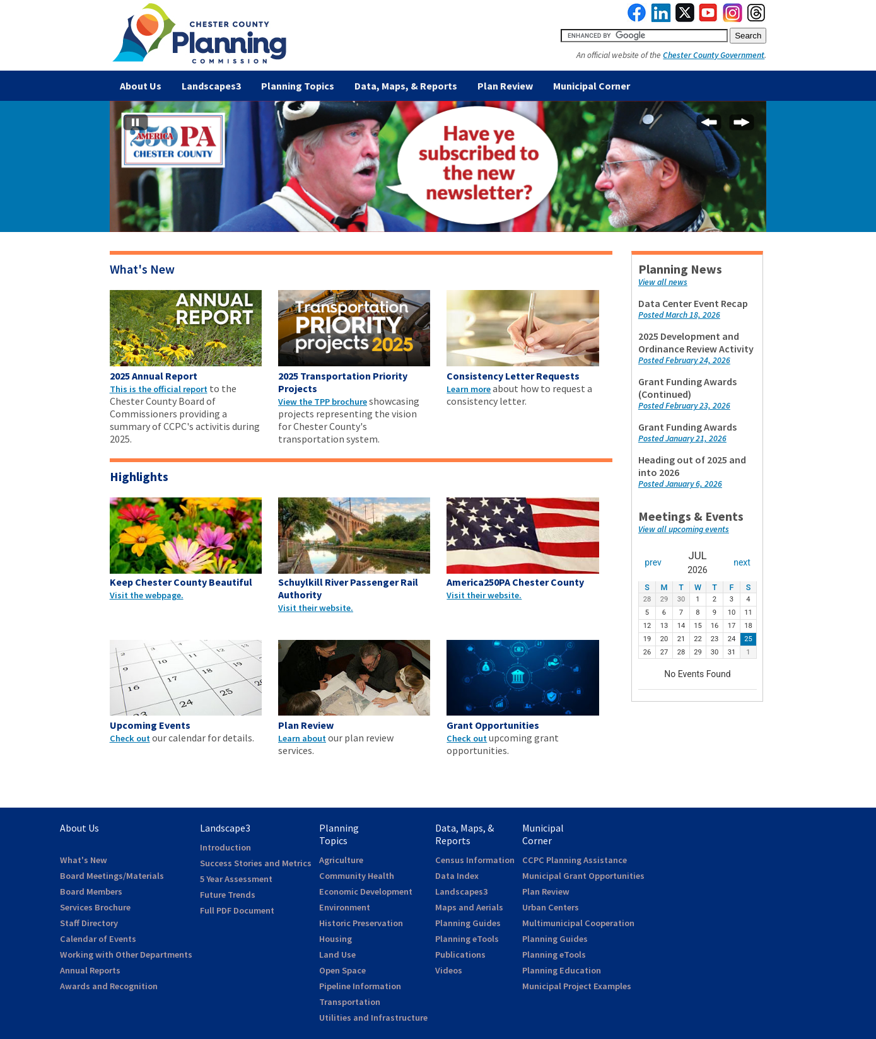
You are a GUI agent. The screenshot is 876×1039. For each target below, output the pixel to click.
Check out (130, 738)
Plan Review (505, 85)
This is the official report (158, 389)
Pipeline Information (360, 986)
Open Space (342, 970)
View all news (662, 282)
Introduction (225, 847)
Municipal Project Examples (576, 986)
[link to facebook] (637, 19)
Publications (460, 954)
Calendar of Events (98, 938)
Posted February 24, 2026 (684, 360)
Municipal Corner (591, 85)
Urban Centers (550, 907)
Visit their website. (315, 607)
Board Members (91, 891)
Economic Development (365, 891)
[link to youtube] (708, 19)
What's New (142, 269)
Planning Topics (297, 85)
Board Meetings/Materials (112, 875)
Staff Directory (89, 923)
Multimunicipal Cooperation (578, 923)
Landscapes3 (211, 85)
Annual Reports (90, 970)
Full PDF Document (237, 910)
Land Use (337, 954)
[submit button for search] (748, 36)
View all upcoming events (683, 529)
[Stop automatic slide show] (135, 125)
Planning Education (561, 970)
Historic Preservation (361, 923)
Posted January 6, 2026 (680, 484)
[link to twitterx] (684, 19)
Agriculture (341, 860)
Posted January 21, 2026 (682, 438)
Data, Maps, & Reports (405, 85)
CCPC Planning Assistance (574, 860)
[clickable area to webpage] (186, 367)
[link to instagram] (733, 19)
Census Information (475, 860)
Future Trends (227, 894)
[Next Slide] (741, 125)
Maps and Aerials (469, 907)
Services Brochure (95, 907)
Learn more (469, 389)
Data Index (457, 875)
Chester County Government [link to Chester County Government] (713, 55)
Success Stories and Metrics (256, 863)
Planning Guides (468, 923)
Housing (335, 938)
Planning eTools (467, 938)
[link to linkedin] (661, 19)
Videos (448, 970)
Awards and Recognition (109, 986)
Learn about (302, 738)
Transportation (349, 1001)
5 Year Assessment (236, 879)
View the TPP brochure (322, 401)
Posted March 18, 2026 (679, 315)
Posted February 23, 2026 (684, 405)
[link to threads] (756, 19)
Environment (344, 907)
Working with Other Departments (126, 954)
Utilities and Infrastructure (373, 1017)
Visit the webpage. (147, 595)
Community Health (356, 875)
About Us (140, 85)
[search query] (644, 35)
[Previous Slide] (709, 125)
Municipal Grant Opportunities (583, 875)
